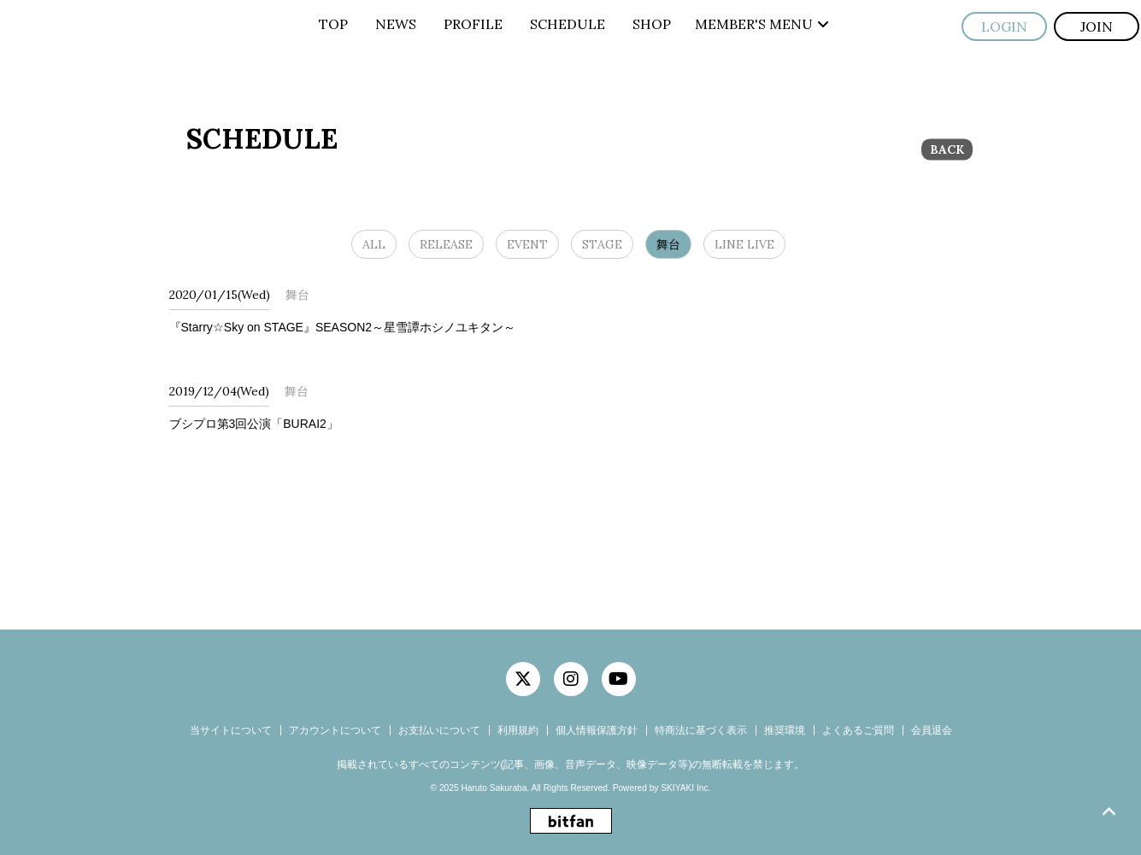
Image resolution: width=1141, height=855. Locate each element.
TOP (333, 23)
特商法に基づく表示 (701, 730)
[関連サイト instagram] (571, 679)
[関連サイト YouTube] (619, 679)
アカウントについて (335, 730)
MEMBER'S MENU (762, 23)
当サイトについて (231, 730)
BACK (947, 149)
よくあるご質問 (858, 730)
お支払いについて (439, 730)
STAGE (602, 244)
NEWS (395, 23)
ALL (373, 244)
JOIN (1096, 26)
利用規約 (517, 730)
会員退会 (931, 730)
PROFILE (473, 23)
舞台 (668, 244)
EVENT (527, 244)
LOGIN (1004, 26)
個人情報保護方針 (597, 730)
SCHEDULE (567, 23)
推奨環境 (784, 730)
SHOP (651, 23)
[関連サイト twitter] (523, 679)
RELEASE (446, 244)
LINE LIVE (744, 244)
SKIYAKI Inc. (685, 788)
